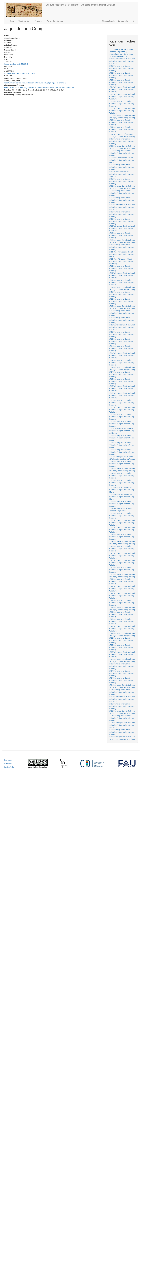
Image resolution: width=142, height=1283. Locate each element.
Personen (38, 21)
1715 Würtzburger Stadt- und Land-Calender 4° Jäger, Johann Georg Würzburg (122, 388)
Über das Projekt (108, 21)
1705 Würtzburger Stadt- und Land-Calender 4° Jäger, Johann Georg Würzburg (122, 96)
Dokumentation (123, 21)
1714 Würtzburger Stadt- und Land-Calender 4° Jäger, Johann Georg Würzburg (122, 355)
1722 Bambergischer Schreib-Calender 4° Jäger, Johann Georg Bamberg (121, 621)
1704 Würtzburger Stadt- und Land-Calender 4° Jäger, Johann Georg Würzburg (122, 89)
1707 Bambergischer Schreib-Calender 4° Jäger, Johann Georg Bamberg (121, 129)
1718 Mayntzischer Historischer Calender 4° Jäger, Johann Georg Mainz (121, 489)
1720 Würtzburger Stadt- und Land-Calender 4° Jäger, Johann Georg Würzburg (122, 555)
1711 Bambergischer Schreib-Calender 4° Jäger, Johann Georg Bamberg (121, 268)
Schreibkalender (24, 21)
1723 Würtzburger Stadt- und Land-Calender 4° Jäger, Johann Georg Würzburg (122, 654)
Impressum (8, 760)
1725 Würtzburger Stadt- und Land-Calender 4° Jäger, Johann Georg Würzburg (122, 699)
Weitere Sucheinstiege (56, 21)
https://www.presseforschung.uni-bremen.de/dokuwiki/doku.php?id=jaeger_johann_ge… (36, 83)
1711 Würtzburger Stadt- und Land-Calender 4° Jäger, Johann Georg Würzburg (122, 275)
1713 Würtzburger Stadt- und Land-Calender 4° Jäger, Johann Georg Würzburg (122, 327)
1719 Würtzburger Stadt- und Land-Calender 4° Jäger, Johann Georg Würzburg (122, 522)
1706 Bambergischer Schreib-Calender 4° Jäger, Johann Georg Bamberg (121, 103)
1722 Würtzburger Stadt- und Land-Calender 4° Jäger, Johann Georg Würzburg (122, 628)
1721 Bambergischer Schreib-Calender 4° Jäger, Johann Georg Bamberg (121, 581)
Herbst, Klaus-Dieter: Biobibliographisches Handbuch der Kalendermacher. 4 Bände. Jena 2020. (39, 88)
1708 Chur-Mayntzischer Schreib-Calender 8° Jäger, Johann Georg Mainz (121, 160)
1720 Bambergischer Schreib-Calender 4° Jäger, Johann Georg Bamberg (121, 548)
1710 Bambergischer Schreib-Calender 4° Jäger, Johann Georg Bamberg (121, 221)
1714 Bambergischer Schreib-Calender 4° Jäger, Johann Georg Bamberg (121, 348)
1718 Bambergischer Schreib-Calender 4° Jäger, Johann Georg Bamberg (121, 482)
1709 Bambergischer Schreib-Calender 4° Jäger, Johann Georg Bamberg (121, 200)
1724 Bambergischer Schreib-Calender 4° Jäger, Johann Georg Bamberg (121, 673)
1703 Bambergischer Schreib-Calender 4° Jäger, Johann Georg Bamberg (121, 68)
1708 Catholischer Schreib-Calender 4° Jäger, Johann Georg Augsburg (121, 174)
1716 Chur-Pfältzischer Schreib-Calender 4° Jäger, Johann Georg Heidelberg (121, 431)
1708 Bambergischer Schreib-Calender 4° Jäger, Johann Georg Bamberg (121, 167)
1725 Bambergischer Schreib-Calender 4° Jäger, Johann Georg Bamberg (121, 706)
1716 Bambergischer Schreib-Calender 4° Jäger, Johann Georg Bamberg (121, 423)
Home (12, 21)
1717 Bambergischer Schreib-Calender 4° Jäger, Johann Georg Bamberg (121, 452)
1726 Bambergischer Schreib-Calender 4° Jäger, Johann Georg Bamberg (121, 718)
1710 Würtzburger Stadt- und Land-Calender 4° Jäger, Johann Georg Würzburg (122, 228)
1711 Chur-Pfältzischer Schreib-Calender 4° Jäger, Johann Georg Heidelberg (121, 261)
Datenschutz (8, 764)
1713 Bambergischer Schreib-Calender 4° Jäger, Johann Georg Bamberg (121, 320)
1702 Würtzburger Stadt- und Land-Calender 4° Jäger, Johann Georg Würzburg (122, 61)
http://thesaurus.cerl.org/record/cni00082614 (20, 73)
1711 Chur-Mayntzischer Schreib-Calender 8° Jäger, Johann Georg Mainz (121, 254)
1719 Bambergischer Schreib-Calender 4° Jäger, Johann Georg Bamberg (121, 515)
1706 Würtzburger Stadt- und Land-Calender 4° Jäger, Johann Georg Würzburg (122, 110)
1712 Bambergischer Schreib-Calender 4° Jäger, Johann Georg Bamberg (121, 294)
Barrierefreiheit (9, 767)
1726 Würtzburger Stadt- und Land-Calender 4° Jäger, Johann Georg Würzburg (122, 725)
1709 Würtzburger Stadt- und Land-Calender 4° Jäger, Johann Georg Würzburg (122, 207)
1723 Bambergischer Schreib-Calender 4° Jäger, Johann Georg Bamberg (121, 647)
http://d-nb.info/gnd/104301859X (16, 64)
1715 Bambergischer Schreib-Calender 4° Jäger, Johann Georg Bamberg (121, 381)
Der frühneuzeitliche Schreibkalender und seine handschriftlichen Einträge (80, 5)
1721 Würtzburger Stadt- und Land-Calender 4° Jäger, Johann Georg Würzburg (122, 588)
